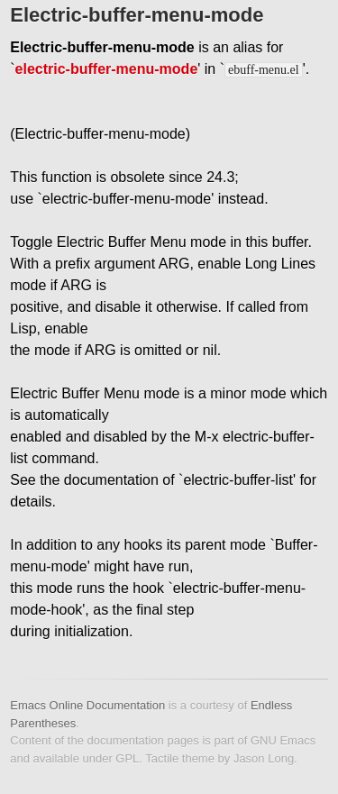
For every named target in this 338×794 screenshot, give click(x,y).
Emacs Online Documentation (87, 705)
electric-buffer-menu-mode (106, 69)
